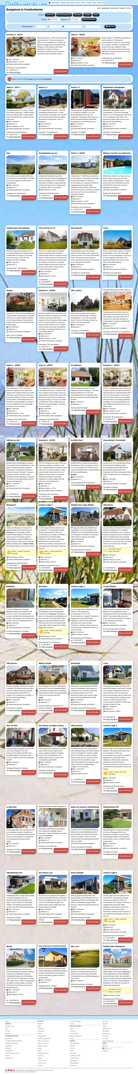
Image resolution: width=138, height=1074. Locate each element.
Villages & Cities (42, 1046)
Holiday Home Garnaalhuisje (18, 228)
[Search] (104, 2)
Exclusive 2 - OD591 (111, 365)
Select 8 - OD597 (46, 365)
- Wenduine (73, 1065)
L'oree (105, 663)
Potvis (105, 228)
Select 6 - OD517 (13, 87)
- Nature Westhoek (108, 1041)
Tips (6, 1029)
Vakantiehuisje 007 (111, 807)
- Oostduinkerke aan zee (12, 1053)
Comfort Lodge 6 (45, 505)
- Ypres (72, 1051)
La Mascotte (11, 807)
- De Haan (105, 1021)
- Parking (72, 1031)
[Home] (49, 2)
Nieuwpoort (11, 505)
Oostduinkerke (56, 2)
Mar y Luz (75, 946)
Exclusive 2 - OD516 (14, 34)
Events (83, 2)
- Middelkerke (106, 1029)
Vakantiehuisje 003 (14, 873)
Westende (43, 586)
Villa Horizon (11, 663)
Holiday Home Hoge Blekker (82, 505)
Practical (88, 2)
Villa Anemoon (77, 725)
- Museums (40, 1029)
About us (105, 1046)
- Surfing (40, 1065)
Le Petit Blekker (109, 586)
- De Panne (105, 1038)
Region (94, 2)
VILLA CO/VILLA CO (47, 228)
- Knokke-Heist (74, 1058)
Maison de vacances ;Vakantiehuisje (85, 807)
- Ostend (104, 1026)
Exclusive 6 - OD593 (47, 290)
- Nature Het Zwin (75, 1055)
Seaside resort (9, 1026)
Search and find (89, 19)
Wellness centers (42, 1043)
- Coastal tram (74, 1033)
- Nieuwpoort (9, 1051)
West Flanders (74, 1043)
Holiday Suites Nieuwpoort (114, 946)
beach (40, 627)
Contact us (105, 1051)
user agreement (8, 1071)
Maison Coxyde (45, 663)
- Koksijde (105, 1036)
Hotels (96, 15)
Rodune (9, 290)
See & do (77, 2)
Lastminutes (9, 1058)
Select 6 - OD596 (78, 34)
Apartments (50, 15)
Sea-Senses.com (46, 873)
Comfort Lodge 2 (78, 586)
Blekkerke (10, 586)
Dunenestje (75, 663)
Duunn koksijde (77, 873)
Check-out (64, 19)
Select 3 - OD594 (78, 153)
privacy (14, 1071)
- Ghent (72, 1048)
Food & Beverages (75, 1021)
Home (7, 1021)
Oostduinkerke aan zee (48, 153)
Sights (39, 1026)
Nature (39, 1048)
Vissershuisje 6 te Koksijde (114, 440)
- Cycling (40, 1056)
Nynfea (9, 946)
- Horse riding (41, 1060)
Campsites (77, 15)
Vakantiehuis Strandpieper (114, 87)
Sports (39, 1051)
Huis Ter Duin (11, 725)
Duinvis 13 (43, 87)
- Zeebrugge (73, 1060)
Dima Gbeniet (76, 228)
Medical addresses (76, 1036)
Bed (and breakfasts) (64, 15)
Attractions (40, 1031)
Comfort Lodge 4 (110, 725)
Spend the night (65, 2)
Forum (72, 1038)
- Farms (39, 1033)
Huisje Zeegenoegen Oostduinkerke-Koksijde (52, 946)
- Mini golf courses (43, 1041)
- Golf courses (41, 1063)
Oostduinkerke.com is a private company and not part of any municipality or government (34, 1070)
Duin (8, 153)
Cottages (87, 15)
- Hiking (39, 1058)
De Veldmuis (76, 365)
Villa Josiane (76, 290)
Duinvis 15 (75, 87)
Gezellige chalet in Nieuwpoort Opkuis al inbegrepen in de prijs (53, 806)
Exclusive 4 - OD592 (47, 440)
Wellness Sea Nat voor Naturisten (117, 153)
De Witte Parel (77, 440)
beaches (61, 178)
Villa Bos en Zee (13, 440)
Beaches (40, 1024)
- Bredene (105, 1024)
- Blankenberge (74, 1063)
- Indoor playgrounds (43, 1038)
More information (15, 72)
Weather (100, 2)
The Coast (73, 1053)
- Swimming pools (43, 1053)
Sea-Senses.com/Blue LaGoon (51, 725)
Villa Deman (108, 505)
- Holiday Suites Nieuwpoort (14, 1041)
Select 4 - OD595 (13, 365)
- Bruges (72, 1046)
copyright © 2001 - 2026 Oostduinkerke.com (26, 1071)
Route (71, 1029)
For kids (7, 1031)
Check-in (44, 19)
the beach (126, 974)
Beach (72, 2)
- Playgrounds (41, 1036)
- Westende (105, 1031)
